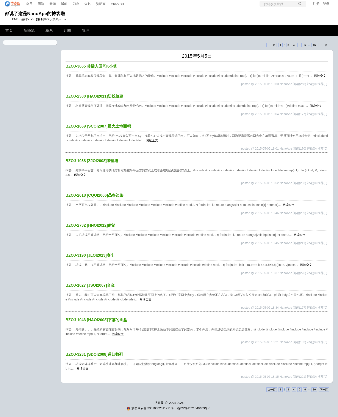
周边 (41, 4)
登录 (326, 4)
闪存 (76, 4)
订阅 (67, 30)
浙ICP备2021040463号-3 (194, 408)
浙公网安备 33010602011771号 (150, 408)
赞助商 (101, 4)
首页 (9, 30)
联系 (49, 30)
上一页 (271, 45)
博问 (64, 4)
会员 (29, 4)
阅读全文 (320, 75)
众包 (87, 4)
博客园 (159, 402)
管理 (85, 30)
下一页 (324, 45)
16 (314, 45)
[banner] (11, 4)
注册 (316, 4)
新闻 (52, 4)
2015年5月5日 (197, 56)
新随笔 (29, 30)
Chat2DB (117, 4)
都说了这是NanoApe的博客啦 (35, 13)
